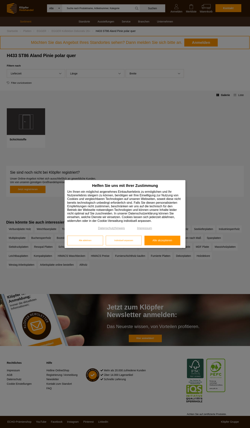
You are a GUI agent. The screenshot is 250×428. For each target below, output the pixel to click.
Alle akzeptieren (162, 240)
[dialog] (125, 214)
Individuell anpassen (123, 240)
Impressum (144, 228)
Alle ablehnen (85, 240)
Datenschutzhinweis (111, 228)
